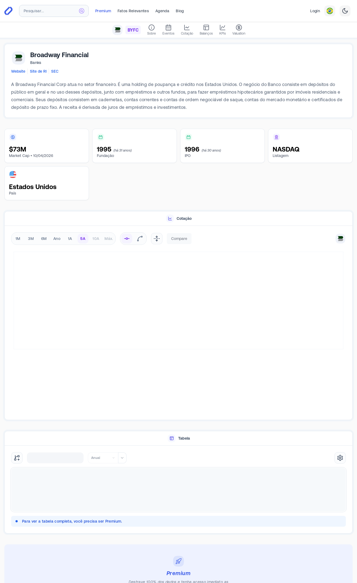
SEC (55, 71)
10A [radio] (96, 238)
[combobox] (54, 11)
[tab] (178, 218)
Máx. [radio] (108, 238)
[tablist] (178, 218)
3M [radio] (31, 238)
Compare (179, 238)
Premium (103, 11)
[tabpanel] (178, 323)
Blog (180, 11)
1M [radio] (18, 238)
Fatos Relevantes (133, 11)
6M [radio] (44, 238)
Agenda (162, 11)
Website (18, 71)
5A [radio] (82, 238)
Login (315, 11)
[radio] (126, 238)
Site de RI (38, 71)
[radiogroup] (63, 238)
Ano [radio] (56, 238)
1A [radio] (70, 238)
